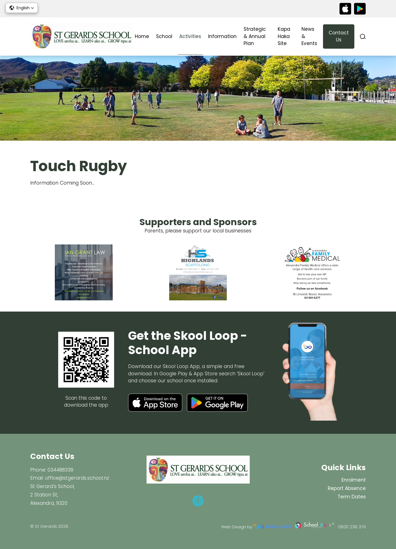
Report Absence (347, 488)
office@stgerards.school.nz (77, 478)
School (164, 36)
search (363, 36)
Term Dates (352, 496)
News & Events (309, 36)
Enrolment (353, 480)
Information (222, 36)
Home (142, 36)
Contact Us (339, 36)
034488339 (60, 469)
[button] (21, 7)
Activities (190, 36)
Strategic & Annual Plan (255, 36)
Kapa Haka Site (284, 36)
